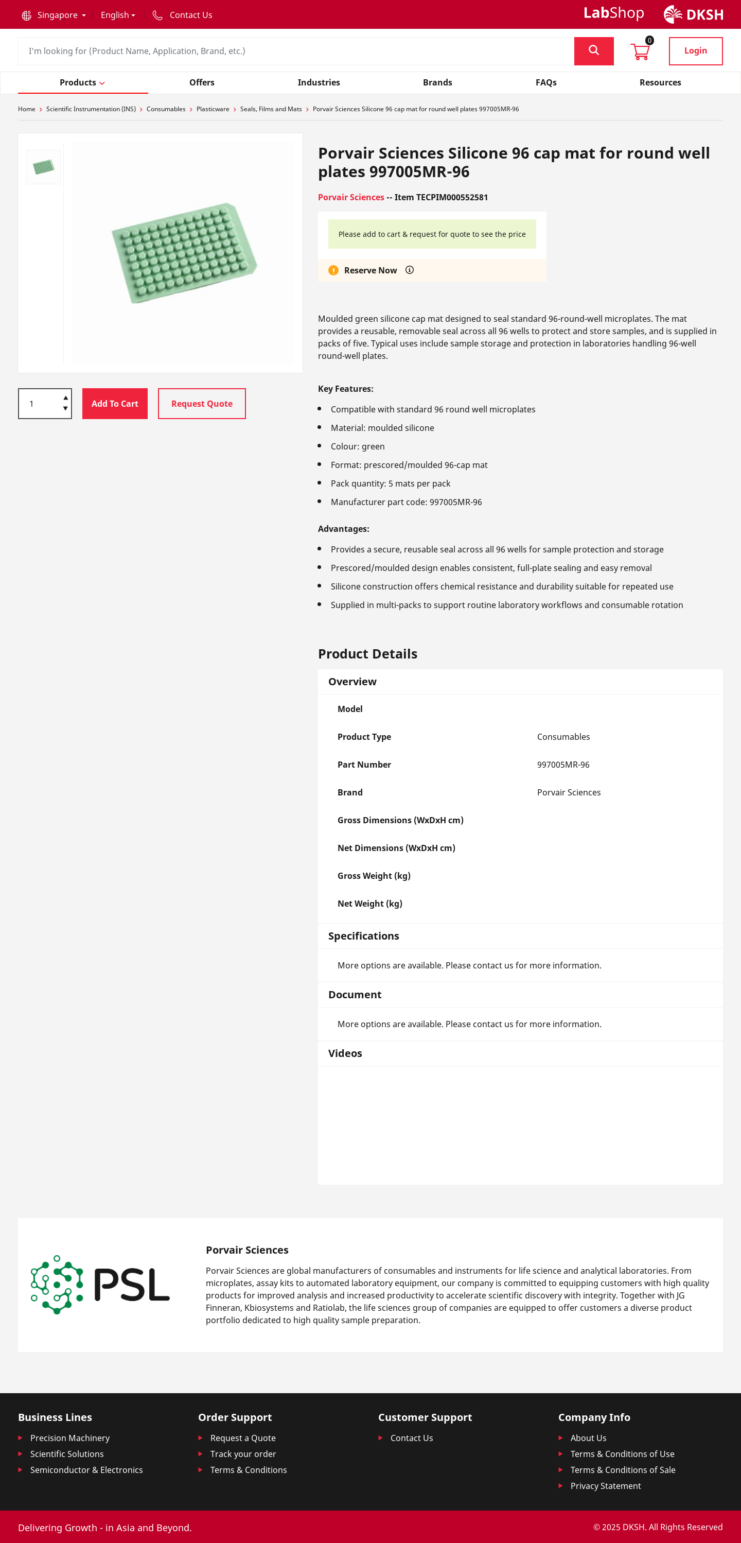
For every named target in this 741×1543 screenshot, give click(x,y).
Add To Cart (115, 403)
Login (696, 50)
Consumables (166, 109)
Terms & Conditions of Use (623, 1454)
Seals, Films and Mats (271, 109)
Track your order (243, 1454)
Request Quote (202, 403)
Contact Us (412, 1438)
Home (27, 109)
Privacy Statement (606, 1486)
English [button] (115, 15)
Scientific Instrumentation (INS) (91, 109)
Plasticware (213, 109)
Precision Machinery (70, 1438)
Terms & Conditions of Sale (623, 1470)
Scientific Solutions (67, 1454)
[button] (54, 15)
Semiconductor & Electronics (86, 1470)
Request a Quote (243, 1438)
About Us (589, 1438)
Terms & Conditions (248, 1470)
